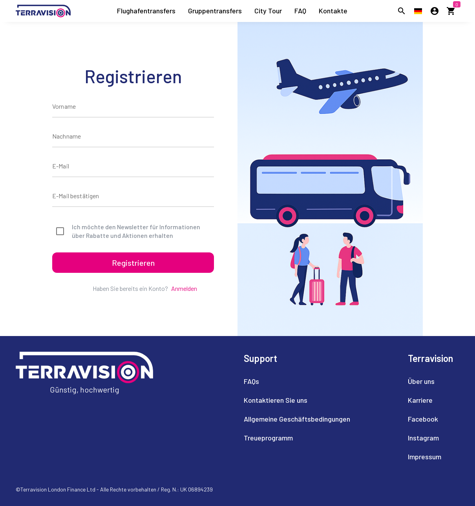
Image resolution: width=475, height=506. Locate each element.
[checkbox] (133, 231)
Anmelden (184, 288)
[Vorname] (133, 106)
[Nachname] (133, 136)
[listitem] (146, 11)
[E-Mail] (133, 166)
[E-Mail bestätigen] (133, 196)
